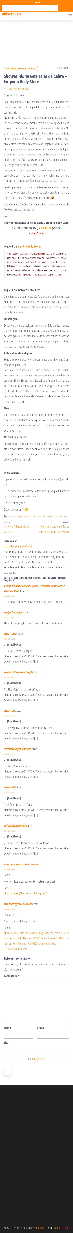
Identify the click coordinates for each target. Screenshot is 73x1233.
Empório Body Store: (29, 246)
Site (6, 1042)
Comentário (11, 976)
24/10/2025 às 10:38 (9, 677)
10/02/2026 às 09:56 (9, 792)
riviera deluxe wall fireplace (19, 672)
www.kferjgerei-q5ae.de (18, 904)
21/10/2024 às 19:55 (9, 617)
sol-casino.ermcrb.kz (15, 826)
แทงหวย (9, 710)
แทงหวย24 (10, 633)
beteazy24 (9, 787)
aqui (58, 479)
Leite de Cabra (36, 516)
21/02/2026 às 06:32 (9, 831)
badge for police (13, 612)
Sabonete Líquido (48, 516)
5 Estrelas (13, 516)
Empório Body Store (23, 516)
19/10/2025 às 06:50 (9, 639)
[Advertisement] (36, 39)
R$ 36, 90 (46, 228)
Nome (7, 1028)
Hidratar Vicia (11, 13)
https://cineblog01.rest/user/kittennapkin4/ (25, 893)
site (5, 484)
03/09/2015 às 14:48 (9, 596)
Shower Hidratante (62, 516)
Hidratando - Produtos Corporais (21, 68)
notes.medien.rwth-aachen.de (21, 864)
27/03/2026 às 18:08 (9, 909)
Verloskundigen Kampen (17, 749)
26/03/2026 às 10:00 (9, 869)
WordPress (39, 1228)
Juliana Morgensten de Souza (18, 89)
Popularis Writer (61, 1228)
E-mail (40, 1028)
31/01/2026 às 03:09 (9, 754)
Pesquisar (36, 2)
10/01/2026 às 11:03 (9, 716)
